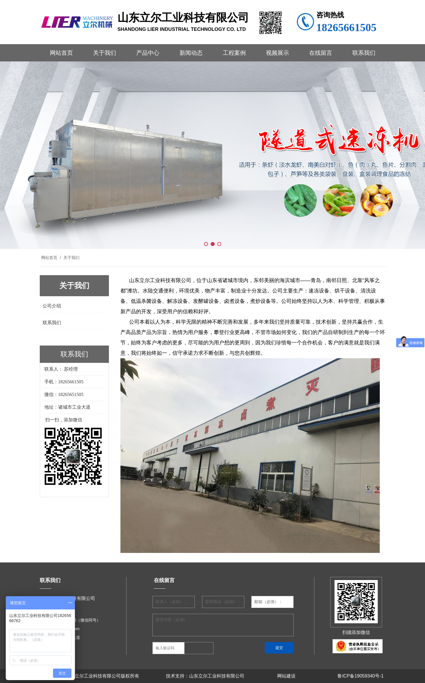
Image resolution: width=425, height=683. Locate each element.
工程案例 (234, 53)
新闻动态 (191, 53)
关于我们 (104, 53)
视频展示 (277, 53)
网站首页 (61, 53)
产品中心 (147, 53)
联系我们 (363, 53)
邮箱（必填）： (268, 602)
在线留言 (320, 53)
